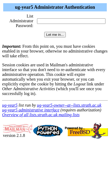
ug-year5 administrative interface (30, 110)
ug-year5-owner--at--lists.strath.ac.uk (69, 105)
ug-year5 (10, 105)
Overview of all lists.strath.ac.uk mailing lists (41, 114)
